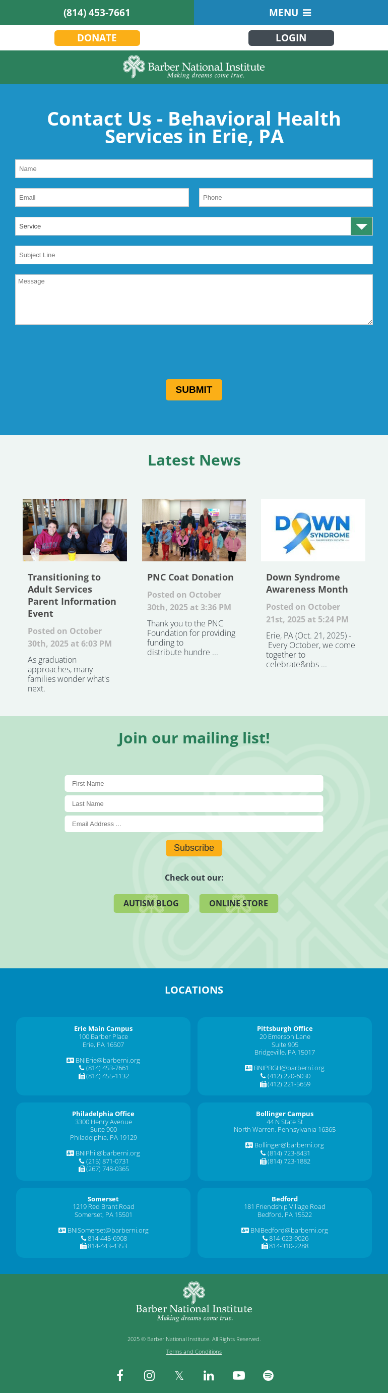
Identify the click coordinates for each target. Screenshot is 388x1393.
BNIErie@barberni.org (108, 1060)
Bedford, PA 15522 (284, 1214)
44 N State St (285, 1121)
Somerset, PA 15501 (104, 1214)
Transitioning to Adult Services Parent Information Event (75, 530)
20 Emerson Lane (285, 1036)
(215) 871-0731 (107, 1161)
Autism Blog (151, 903)
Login (291, 37)
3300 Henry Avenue (103, 1121)
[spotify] (268, 1375)
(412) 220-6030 (289, 1075)
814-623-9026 (288, 1238)
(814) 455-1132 (107, 1075)
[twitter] (179, 1375)
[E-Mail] (194, 824)
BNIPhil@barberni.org (108, 1152)
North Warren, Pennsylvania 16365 (285, 1129)
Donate (97, 37)
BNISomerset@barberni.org (108, 1230)
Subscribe (194, 848)
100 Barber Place (103, 1036)
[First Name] (194, 783)
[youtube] (239, 1375)
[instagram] (150, 1375)
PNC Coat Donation (194, 530)
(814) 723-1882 (289, 1161)
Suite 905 (285, 1044)
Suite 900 (103, 1129)
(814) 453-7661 (97, 12)
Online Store (238, 903)
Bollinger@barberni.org (289, 1144)
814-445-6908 (107, 1238)
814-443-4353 (107, 1245)
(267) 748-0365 (107, 1168)
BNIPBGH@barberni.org (289, 1067)
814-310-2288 (288, 1245)
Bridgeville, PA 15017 (284, 1052)
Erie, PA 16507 (103, 1044)
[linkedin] (209, 1375)
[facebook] (120, 1375)
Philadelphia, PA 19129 (103, 1137)
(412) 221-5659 (289, 1083)
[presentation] (91, 354)
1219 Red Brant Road (104, 1206)
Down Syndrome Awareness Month (313, 530)
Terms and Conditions (194, 1351)
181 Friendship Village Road (285, 1206)
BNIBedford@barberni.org (289, 1230)
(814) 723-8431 (289, 1152)
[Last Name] (194, 803)
